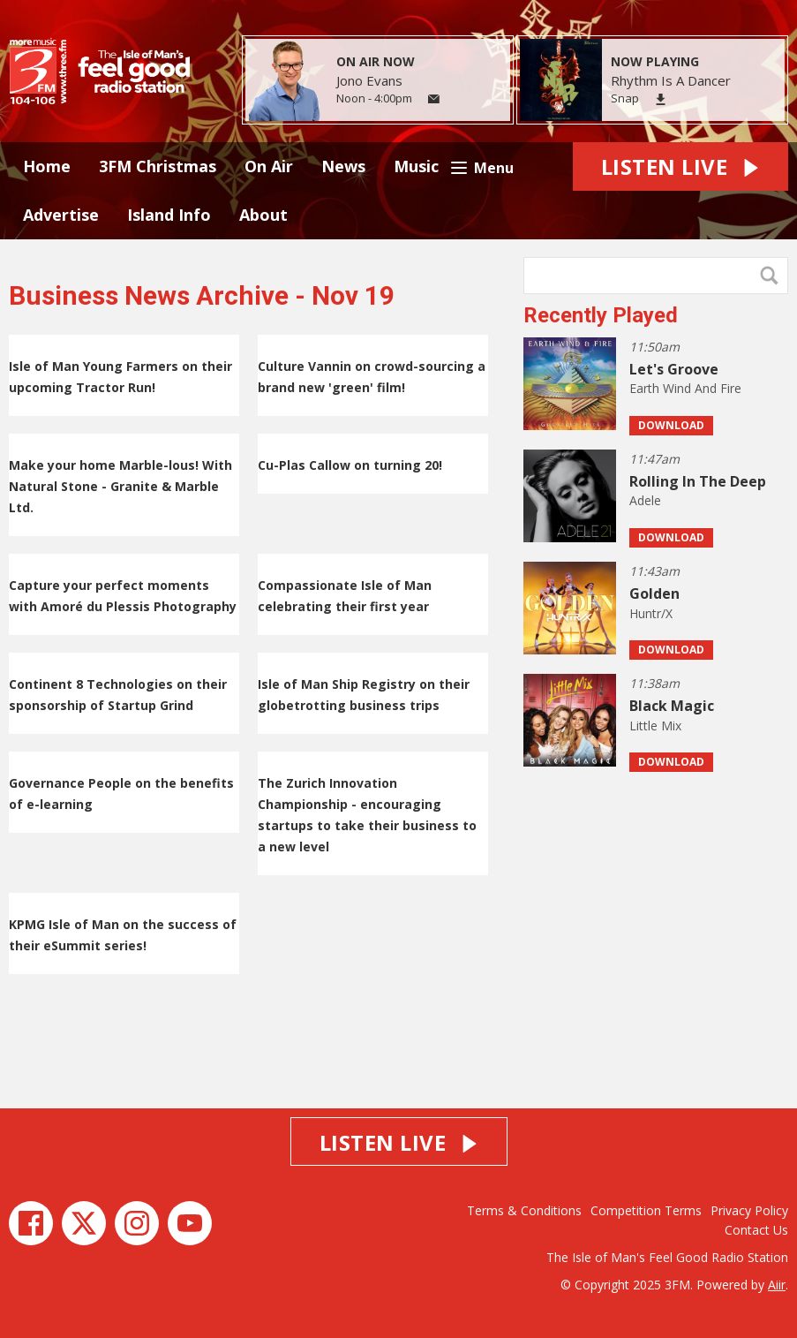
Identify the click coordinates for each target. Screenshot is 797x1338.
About (263, 214)
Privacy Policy (749, 1210)
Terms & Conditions (524, 1210)
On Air (268, 166)
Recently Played (600, 315)
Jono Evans (369, 80)
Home (47, 166)
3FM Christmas (157, 166)
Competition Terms (646, 1210)
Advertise (61, 214)
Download (671, 425)
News (343, 166)
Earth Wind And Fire (685, 388)
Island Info (169, 214)
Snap (625, 98)
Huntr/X (651, 613)
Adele (645, 500)
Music (416, 166)
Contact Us (756, 1229)
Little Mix (655, 725)
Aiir (777, 1284)
